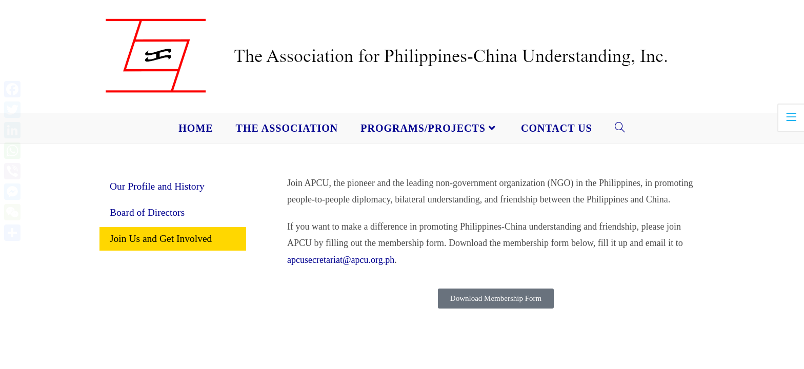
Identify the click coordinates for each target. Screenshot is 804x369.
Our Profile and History (157, 186)
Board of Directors (147, 212)
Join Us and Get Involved (161, 238)
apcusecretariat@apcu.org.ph (340, 260)
